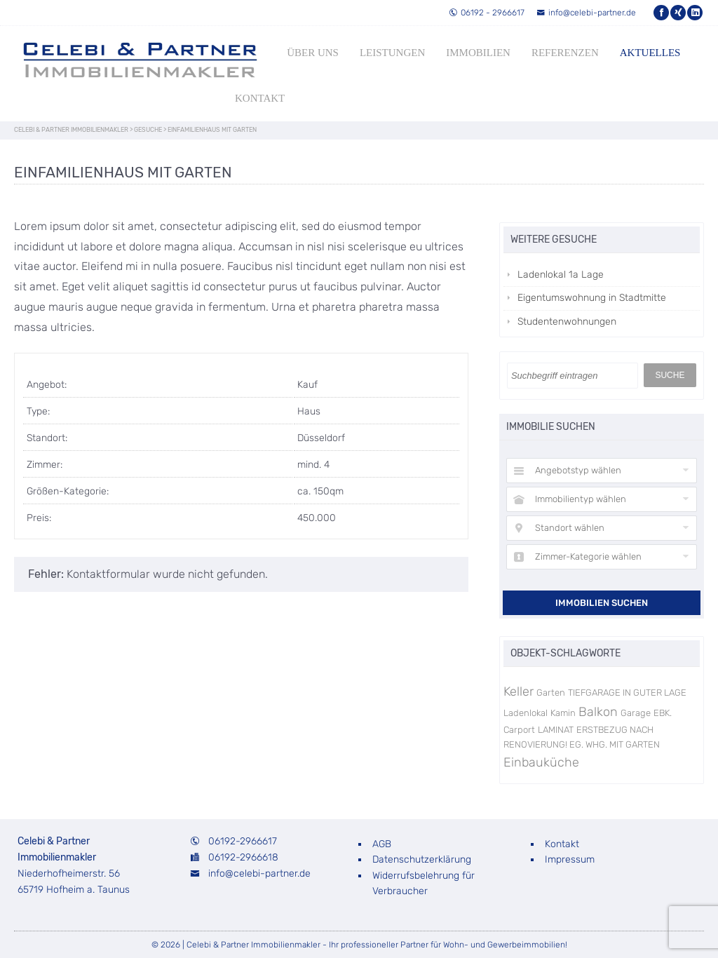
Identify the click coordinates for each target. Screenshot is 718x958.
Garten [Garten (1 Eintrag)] (550, 692)
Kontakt (260, 98)
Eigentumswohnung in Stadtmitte (591, 298)
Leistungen (392, 52)
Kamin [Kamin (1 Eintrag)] (563, 713)
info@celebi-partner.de (586, 13)
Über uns (313, 52)
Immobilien (478, 52)
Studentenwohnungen (566, 322)
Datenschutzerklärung (421, 859)
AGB (381, 844)
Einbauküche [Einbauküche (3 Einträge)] (541, 762)
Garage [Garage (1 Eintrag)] (636, 713)
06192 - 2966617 (486, 13)
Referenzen (565, 52)
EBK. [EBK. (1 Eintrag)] (662, 713)
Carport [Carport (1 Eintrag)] (519, 729)
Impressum (570, 859)
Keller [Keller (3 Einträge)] (518, 691)
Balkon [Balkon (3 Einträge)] (598, 712)
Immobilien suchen (601, 603)
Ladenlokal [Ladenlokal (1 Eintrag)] (525, 713)
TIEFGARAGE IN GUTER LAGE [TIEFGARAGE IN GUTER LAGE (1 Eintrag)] (627, 692)
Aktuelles (650, 52)
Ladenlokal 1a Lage (560, 275)
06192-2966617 (242, 841)
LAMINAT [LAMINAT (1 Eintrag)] (556, 729)
